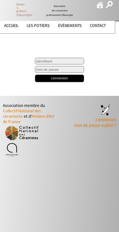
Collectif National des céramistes (22, 113)
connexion (59, 78)
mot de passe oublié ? (95, 125)
